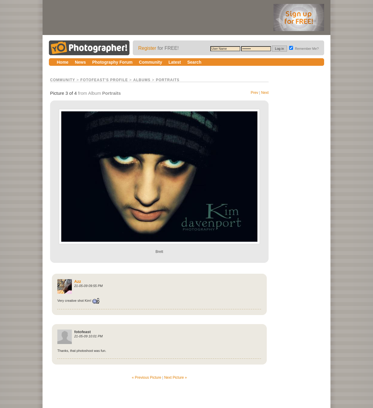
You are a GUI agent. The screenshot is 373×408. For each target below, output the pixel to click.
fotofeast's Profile (104, 80)
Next (265, 93)
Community (62, 80)
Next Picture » (175, 377)
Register (147, 48)
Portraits (167, 80)
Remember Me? (304, 48)
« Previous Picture (146, 377)
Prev (254, 93)
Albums (142, 80)
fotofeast (82, 332)
